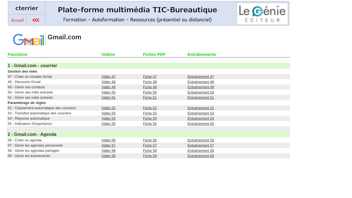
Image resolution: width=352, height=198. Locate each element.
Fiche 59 (150, 156)
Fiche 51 (150, 97)
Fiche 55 (150, 124)
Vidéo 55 (108, 124)
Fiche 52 (150, 108)
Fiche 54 (150, 118)
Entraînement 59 (201, 156)
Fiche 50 (150, 92)
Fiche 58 (150, 150)
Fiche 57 (150, 145)
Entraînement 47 (201, 77)
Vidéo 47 (108, 77)
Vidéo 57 (108, 145)
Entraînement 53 (201, 113)
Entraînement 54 (201, 118)
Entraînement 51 (201, 97)
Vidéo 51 (108, 97)
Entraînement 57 (201, 145)
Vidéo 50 (108, 92)
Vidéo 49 (108, 87)
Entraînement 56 (201, 140)
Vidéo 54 (108, 118)
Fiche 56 (150, 140)
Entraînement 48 (201, 82)
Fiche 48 (150, 82)
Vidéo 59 (108, 156)
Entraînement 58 (201, 150)
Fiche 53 (150, 113)
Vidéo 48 (108, 82)
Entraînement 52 (201, 108)
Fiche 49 (150, 87)
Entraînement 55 (201, 124)
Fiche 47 (150, 77)
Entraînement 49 (201, 87)
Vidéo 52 (108, 108)
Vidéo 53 (108, 113)
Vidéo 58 (108, 150)
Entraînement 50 (201, 92)
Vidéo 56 (108, 140)
